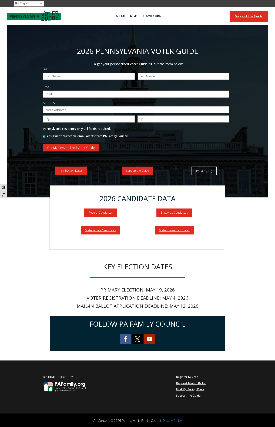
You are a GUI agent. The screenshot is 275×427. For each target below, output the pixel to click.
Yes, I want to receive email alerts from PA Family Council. (87, 136)
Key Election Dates (71, 169)
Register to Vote (187, 376)
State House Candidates (174, 229)
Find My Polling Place (190, 388)
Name (47, 69)
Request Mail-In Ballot (191, 382)
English (22, 4)
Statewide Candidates (174, 212)
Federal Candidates (101, 212)
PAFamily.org (204, 170)
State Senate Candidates (100, 229)
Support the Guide (249, 16)
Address (49, 103)
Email (46, 87)
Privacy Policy (172, 420)
